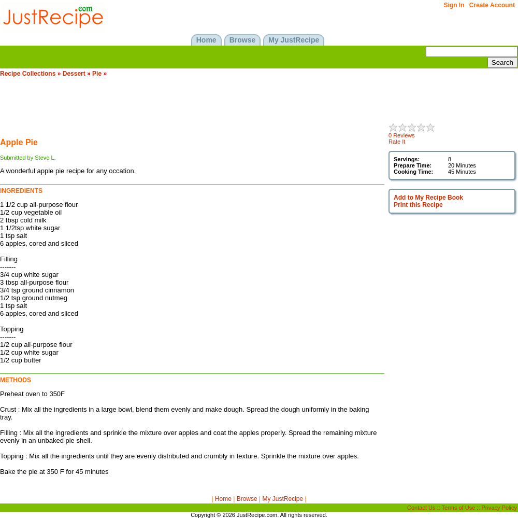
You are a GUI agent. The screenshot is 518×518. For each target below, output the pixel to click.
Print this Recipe (418, 204)
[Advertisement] (188, 106)
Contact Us (421, 508)
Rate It (396, 141)
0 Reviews (401, 135)
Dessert (74, 73)
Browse (247, 498)
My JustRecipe (282, 498)
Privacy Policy (499, 508)
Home (223, 498)
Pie (97, 73)
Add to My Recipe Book (428, 197)
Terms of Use (459, 508)
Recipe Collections (27, 73)
